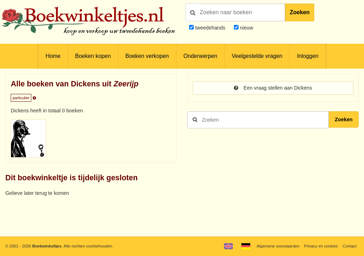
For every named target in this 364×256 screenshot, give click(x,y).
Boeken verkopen (147, 56)
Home (53, 56)
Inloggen (307, 56)
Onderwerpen (200, 56)
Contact (350, 246)
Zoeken (300, 12)
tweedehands (210, 28)
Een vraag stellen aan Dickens (273, 88)
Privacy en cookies (321, 246)
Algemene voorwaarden (278, 246)
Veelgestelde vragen (257, 56)
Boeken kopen (93, 56)
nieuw (246, 28)
